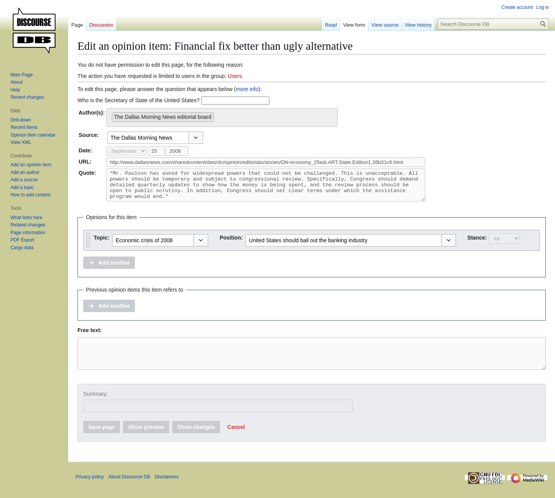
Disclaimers (166, 488)
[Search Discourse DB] (493, 24)
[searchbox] (218, 115)
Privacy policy (90, 488)
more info (247, 89)
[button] (195, 138)
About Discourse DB (129, 488)
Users (235, 76)
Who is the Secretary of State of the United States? (138, 100)
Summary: (95, 405)
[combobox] (222, 117)
